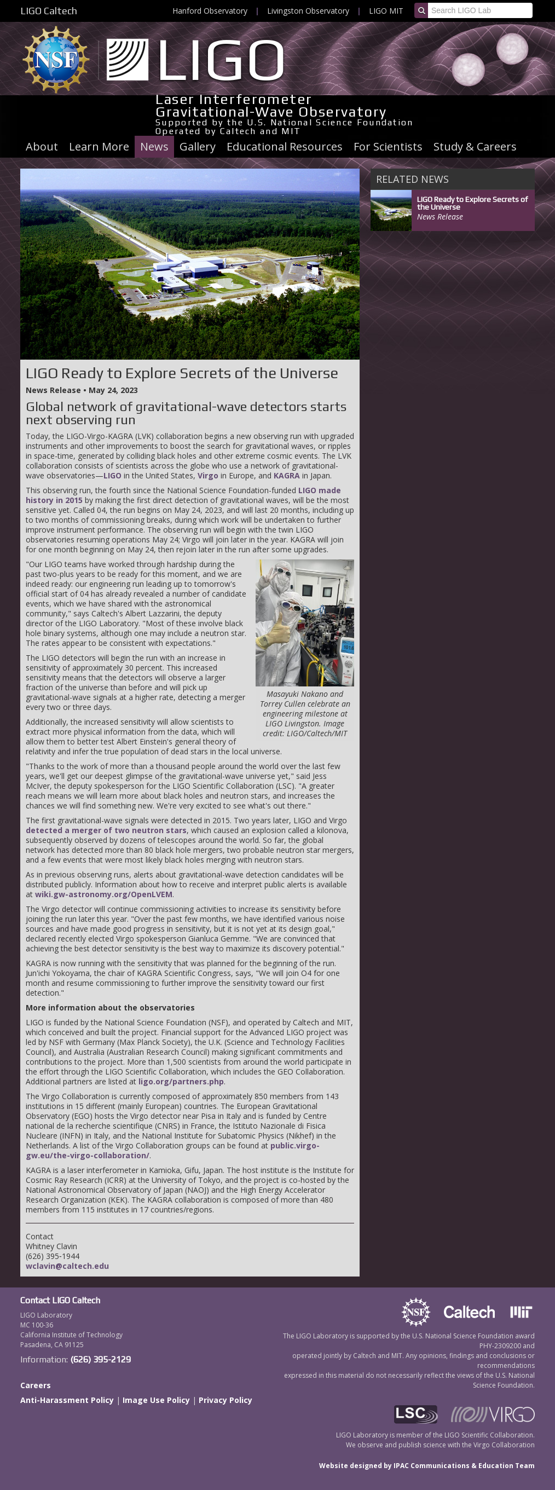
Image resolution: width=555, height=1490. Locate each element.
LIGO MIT (386, 10)
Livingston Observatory (308, 10)
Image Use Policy (156, 1400)
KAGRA (287, 475)
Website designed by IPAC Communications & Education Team (427, 1465)
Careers (35, 1385)
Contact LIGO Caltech (60, 1300)
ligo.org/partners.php (181, 1081)
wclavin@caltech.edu (67, 1266)
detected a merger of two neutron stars (106, 830)
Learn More (99, 146)
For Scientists (388, 146)
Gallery (198, 146)
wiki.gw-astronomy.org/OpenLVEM (103, 894)
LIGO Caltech (48, 10)
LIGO (112, 475)
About (42, 146)
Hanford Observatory (209, 10)
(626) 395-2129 (100, 1359)
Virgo (208, 475)
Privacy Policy (225, 1400)
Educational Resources (285, 146)
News (154, 146)
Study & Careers (475, 146)
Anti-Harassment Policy (67, 1400)
